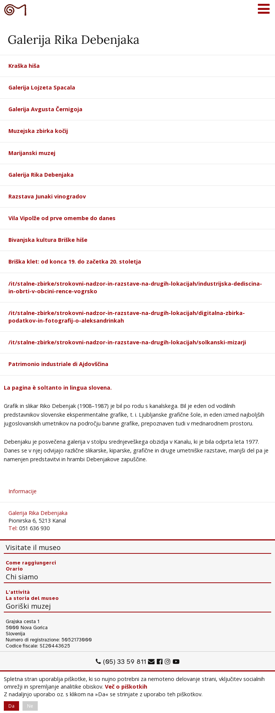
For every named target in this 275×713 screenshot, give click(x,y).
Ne (30, 706)
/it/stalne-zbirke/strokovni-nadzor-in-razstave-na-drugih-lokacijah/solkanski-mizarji (127, 342)
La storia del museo (32, 598)
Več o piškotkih (126, 686)
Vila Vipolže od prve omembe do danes (62, 218)
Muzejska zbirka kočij (38, 130)
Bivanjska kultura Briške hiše (47, 239)
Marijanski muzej (31, 153)
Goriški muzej (15, 9)
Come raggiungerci (31, 563)
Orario (14, 569)
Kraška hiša (24, 65)
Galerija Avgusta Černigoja (45, 109)
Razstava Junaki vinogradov (47, 196)
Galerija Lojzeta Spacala (41, 87)
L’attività (18, 592)
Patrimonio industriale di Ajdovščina (58, 364)
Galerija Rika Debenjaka (41, 174)
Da (11, 706)
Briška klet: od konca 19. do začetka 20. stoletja (74, 261)
